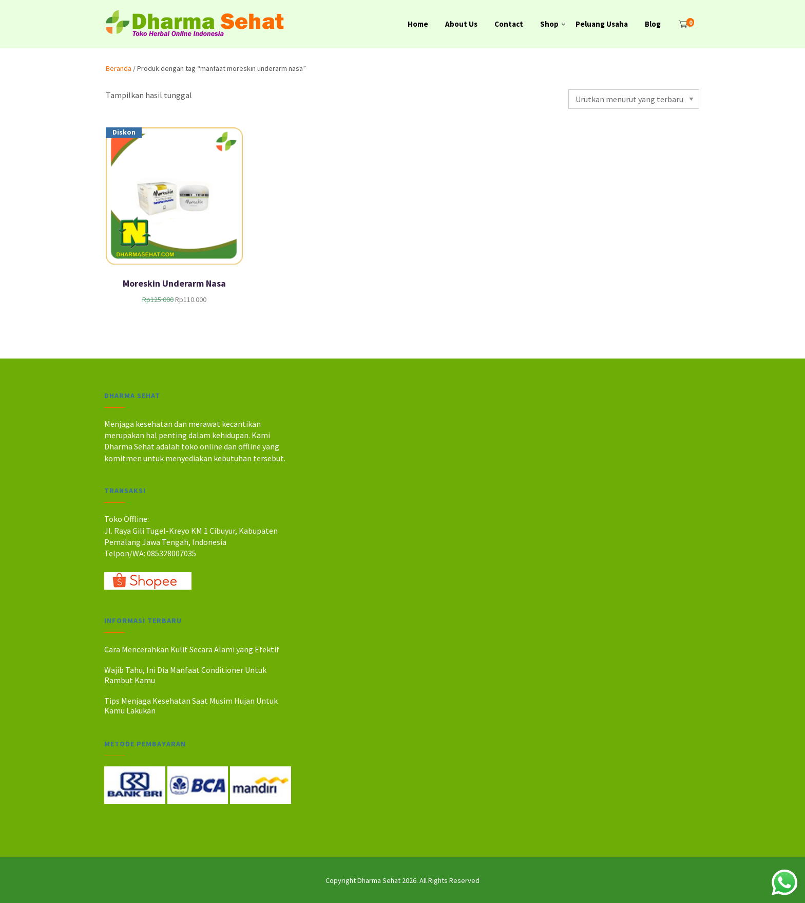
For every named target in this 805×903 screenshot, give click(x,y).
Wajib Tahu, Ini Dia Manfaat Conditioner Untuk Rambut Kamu (185, 675)
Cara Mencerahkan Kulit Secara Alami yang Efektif (191, 649)
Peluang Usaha (602, 24)
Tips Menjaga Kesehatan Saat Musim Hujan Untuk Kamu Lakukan (191, 705)
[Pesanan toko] (633, 99)
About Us (461, 24)
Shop (549, 24)
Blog (653, 24)
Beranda (118, 68)
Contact (508, 24)
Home (418, 24)
